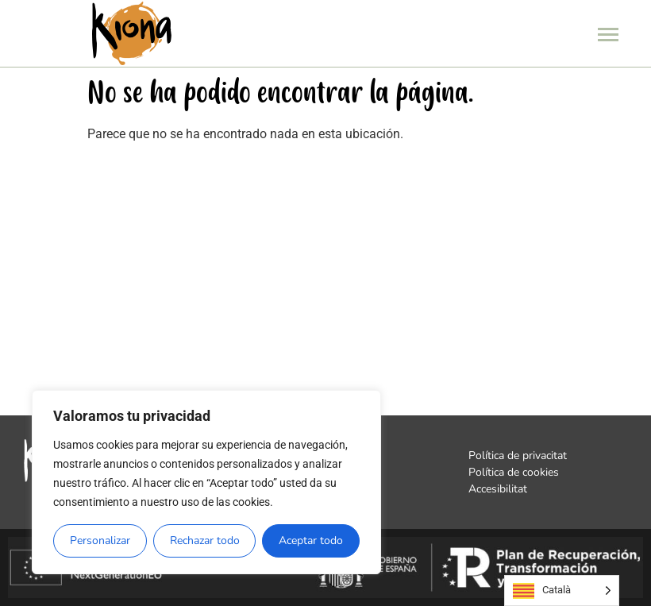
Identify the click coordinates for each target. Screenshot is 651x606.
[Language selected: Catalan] (561, 590)
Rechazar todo (205, 540)
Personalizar (100, 540)
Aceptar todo (311, 540)
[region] (206, 482)
